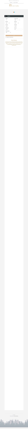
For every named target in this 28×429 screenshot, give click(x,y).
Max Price (15, 21)
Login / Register (15, 2)
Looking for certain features (9, 37)
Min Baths (15, 24)
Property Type (16, 18)
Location (7, 18)
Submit (11, 2)
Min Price (7, 21)
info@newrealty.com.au (16, 0)
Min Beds (7, 24)
